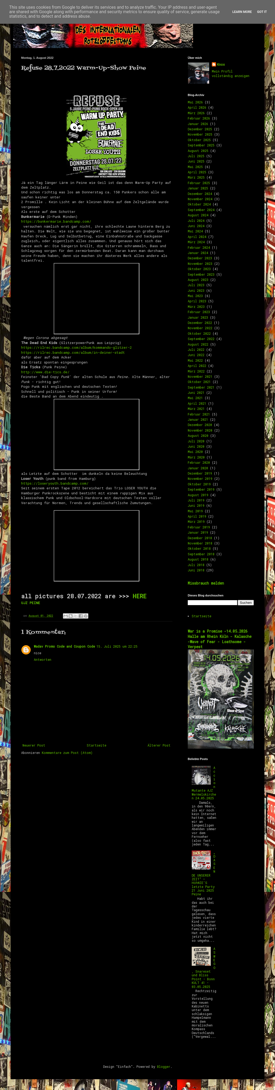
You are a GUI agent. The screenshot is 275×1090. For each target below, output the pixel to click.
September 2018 (201, 554)
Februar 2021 (199, 414)
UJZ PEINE (30, 602)
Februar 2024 (199, 247)
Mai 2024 (195, 231)
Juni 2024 (196, 226)
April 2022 (197, 366)
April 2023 (197, 301)
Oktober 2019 (199, 484)
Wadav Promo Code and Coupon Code (64, 646)
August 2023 (198, 280)
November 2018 (200, 543)
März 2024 (196, 242)
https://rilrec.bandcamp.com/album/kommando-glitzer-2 (76, 347)
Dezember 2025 (200, 129)
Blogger (163, 1066)
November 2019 (200, 478)
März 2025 (196, 177)
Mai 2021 (195, 398)
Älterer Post (159, 745)
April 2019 (197, 516)
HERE (139, 596)
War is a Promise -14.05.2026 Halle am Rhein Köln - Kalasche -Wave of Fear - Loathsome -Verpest (219, 639)
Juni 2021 (196, 392)
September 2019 (201, 489)
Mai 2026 (195, 102)
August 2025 (198, 151)
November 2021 (200, 376)
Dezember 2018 (200, 538)
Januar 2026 (198, 124)
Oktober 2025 (199, 140)
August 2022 (198, 344)
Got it (262, 12)
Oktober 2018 (199, 548)
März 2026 (196, 113)
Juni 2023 (196, 290)
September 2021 (201, 387)
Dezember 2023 (200, 258)
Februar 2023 (199, 312)
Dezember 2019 (200, 473)
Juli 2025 (196, 156)
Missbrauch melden (206, 583)
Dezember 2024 (200, 194)
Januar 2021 (198, 419)
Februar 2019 (199, 527)
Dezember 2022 (200, 323)
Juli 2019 (196, 500)
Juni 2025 (196, 161)
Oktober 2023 (199, 269)
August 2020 (198, 435)
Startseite (96, 745)
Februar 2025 (199, 183)
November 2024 (200, 199)
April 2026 (197, 107)
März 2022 (196, 371)
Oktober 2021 (199, 382)
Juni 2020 (196, 446)
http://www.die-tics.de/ (45, 372)
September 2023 (201, 274)
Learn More (242, 12)
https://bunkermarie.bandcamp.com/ (57, 221)
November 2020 (200, 430)
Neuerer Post (33, 745)
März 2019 (196, 521)
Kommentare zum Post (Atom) (67, 752)
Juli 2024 (196, 220)
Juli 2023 (196, 285)
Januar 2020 (198, 468)
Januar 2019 (198, 532)
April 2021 (197, 403)
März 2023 (196, 306)
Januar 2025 (198, 188)
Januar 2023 (198, 317)
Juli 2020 (196, 441)
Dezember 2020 (200, 425)
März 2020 (196, 457)
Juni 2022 (196, 355)
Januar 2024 (198, 253)
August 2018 (198, 559)
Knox (221, 64)
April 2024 (197, 237)
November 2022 (200, 328)
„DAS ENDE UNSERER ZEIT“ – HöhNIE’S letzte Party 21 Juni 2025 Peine (204, 873)
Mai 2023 (195, 296)
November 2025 (200, 134)
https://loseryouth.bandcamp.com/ (56, 483)
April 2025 (197, 172)
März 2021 (196, 409)
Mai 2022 (195, 360)
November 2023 (200, 263)
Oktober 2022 (199, 333)
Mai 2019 (195, 511)
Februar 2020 (199, 462)
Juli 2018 (196, 565)
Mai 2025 (195, 167)
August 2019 (198, 495)
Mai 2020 (195, 452)
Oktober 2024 (199, 204)
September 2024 (201, 210)
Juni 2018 (196, 570)
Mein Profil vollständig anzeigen (230, 73)
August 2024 (198, 215)
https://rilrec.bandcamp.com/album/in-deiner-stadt (74, 352)
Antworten (42, 659)
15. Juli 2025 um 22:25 (117, 646)
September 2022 (201, 339)
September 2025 (201, 145)
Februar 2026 (199, 118)
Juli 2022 (196, 349)
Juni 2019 (196, 505)
